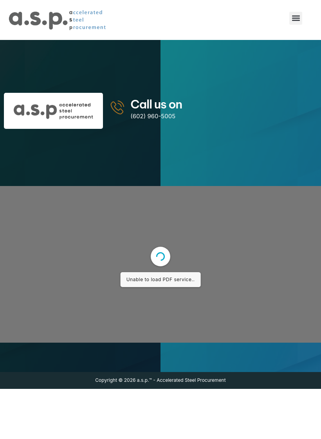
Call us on (156, 104)
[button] (295, 18)
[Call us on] (117, 107)
